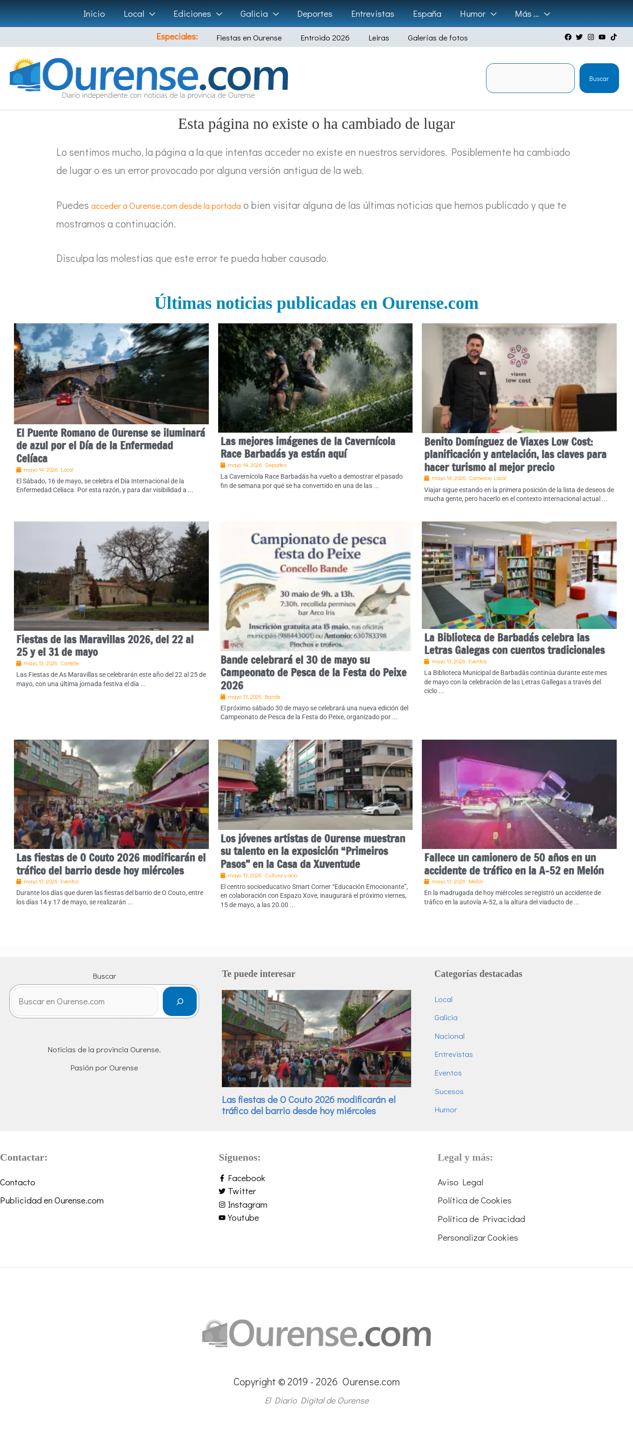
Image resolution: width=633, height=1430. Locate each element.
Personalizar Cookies (478, 1237)
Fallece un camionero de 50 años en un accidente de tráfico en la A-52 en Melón (514, 864)
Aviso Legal (460, 1182)
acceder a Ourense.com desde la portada (181, 205)
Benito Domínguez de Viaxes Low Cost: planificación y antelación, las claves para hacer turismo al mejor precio (515, 454)
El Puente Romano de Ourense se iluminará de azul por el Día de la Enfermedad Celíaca (110, 445)
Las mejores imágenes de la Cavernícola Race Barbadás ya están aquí (307, 448)
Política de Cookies (475, 1200)
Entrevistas (453, 1054)
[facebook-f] (316, 1178)
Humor (445, 1109)
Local (443, 999)
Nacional (449, 1035)
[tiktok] (615, 36)
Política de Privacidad (481, 1218)
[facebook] (569, 36)
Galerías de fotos (425, 37)
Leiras (373, 37)
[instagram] (592, 36)
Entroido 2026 (326, 37)
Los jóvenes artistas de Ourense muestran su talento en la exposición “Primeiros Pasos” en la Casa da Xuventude (312, 851)
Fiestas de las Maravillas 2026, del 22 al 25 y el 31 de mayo (104, 646)
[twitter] (580, 36)
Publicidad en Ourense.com (52, 1200)
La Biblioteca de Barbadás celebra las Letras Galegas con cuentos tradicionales (514, 644)
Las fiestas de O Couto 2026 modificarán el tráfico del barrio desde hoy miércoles (111, 864)
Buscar (599, 78)
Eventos (236, 1078)
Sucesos (449, 1091)
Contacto (17, 1182)
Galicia (446, 1017)
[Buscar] (180, 1004)
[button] (152, 13)
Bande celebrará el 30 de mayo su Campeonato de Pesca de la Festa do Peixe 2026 (313, 672)
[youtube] (603, 36)
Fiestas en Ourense (257, 37)
